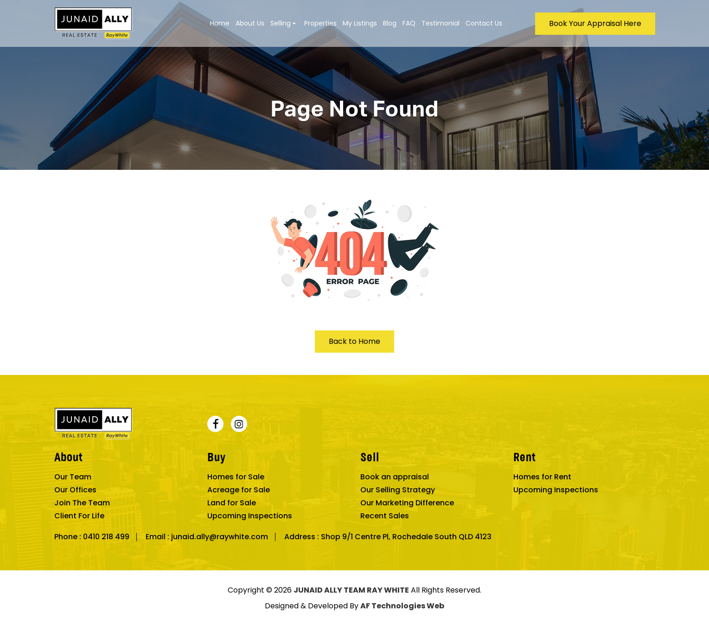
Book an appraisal (394, 477)
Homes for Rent (542, 477)
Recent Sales (384, 516)
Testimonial (441, 23)
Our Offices (75, 490)
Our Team (72, 477)
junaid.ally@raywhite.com (219, 537)
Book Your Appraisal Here (595, 23)
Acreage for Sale (238, 490)
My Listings (360, 23)
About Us (250, 23)
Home (220, 23)
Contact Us (484, 23)
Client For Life (79, 516)
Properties (320, 23)
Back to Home (354, 341)
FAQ (408, 23)
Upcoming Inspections (249, 516)
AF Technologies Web (402, 605)
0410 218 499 (106, 537)
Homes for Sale (235, 477)
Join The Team (82, 503)
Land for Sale (231, 503)
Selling (280, 23)
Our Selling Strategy (397, 490)
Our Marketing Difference (407, 503)
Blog (389, 23)
